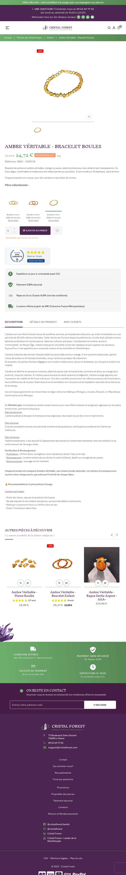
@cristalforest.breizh (58, 824)
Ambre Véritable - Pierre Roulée (24, 593)
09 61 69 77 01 (55, 742)
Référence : (11, 161)
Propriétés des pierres (63, 794)
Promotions (63, 787)
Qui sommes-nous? (63, 766)
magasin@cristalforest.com (62, 747)
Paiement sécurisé (63, 800)
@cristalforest (54, 828)
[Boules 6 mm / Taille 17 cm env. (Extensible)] (53, 206)
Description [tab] (14, 322)
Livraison (63, 807)
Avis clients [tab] (72, 322)
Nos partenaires (63, 772)
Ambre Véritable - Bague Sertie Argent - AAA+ (101, 595)
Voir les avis (36, 260)
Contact (63, 759)
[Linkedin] (88, 17)
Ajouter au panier (35, 230)
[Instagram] (83, 17)
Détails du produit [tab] (43, 322)
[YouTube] (92, 17)
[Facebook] (78, 17)
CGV (46, 858)
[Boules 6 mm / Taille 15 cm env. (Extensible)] (13, 206)
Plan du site (76, 858)
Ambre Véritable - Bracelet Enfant (63, 593)
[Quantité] (11, 230)
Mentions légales (59, 858)
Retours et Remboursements (63, 813)
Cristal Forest (54, 833)
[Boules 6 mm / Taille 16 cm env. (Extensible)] (33, 206)
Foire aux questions (63, 779)
